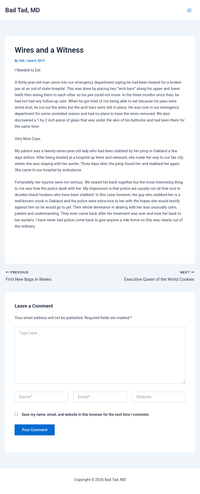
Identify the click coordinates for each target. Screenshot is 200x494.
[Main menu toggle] (189, 10)
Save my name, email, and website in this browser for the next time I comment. (85, 414)
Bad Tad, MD (22, 10)
